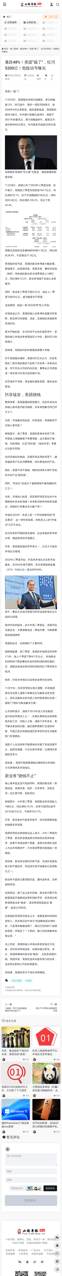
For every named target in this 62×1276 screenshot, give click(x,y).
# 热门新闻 (16, 981)
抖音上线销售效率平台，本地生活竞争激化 (46, 1052)
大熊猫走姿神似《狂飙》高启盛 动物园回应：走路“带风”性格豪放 (46, 1088)
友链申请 (10, 1250)
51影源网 (51, 1253)
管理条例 (22, 1250)
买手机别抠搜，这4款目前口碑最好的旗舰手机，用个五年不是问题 (46, 1125)
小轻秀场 (23, 1253)
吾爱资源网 (37, 1253)
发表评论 (50, 1188)
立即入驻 (51, 16)
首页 (6, 49)
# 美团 (28, 981)
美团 (7, 91)
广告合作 (35, 1250)
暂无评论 (13, 1137)
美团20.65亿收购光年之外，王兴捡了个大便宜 (15, 1088)
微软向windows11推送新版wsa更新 (15, 1125)
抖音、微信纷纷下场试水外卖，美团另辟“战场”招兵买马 (15, 1052)
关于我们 (48, 1250)
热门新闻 (14, 49)
